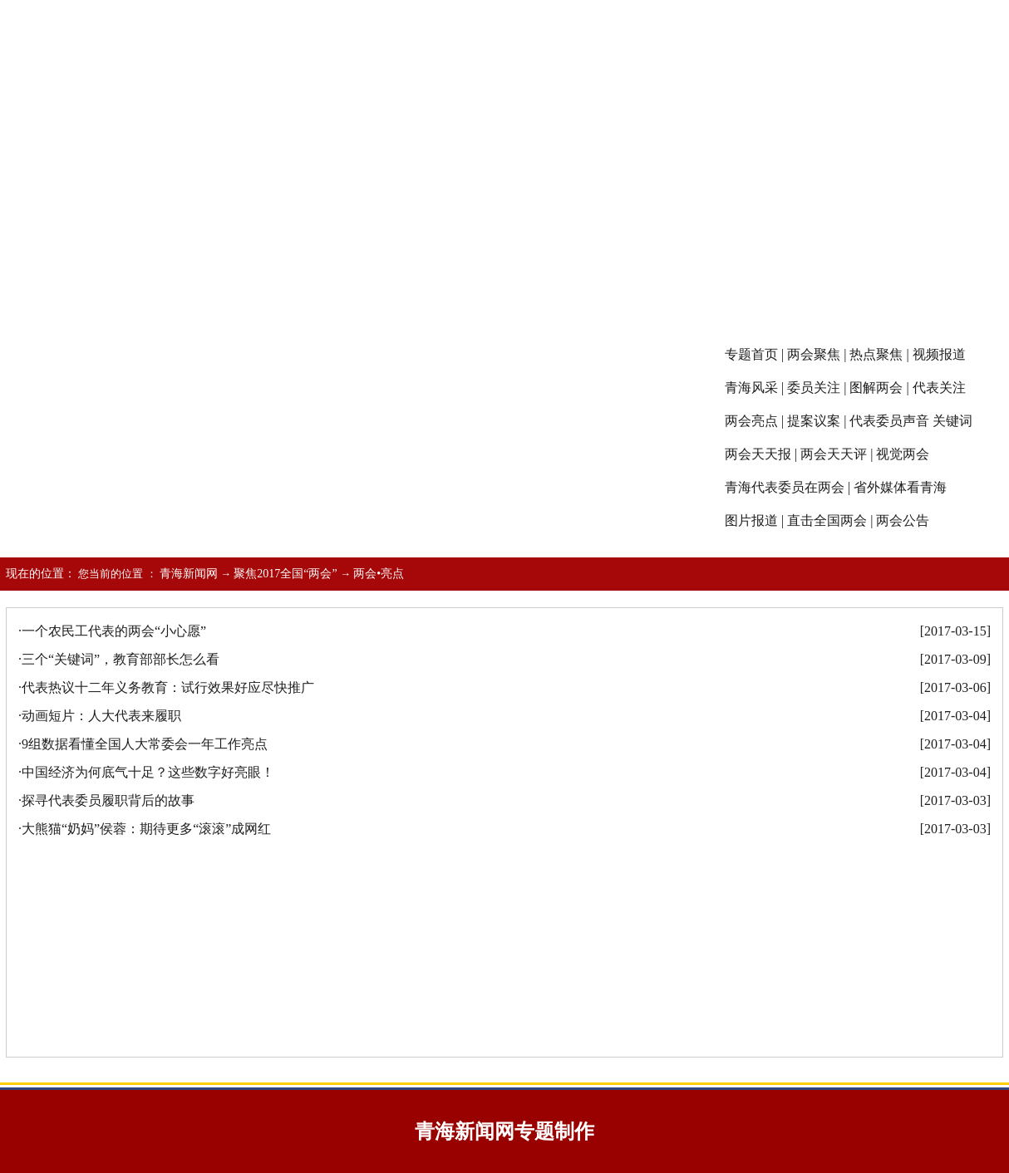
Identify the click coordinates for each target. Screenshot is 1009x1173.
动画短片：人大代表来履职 (101, 716)
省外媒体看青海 (900, 487)
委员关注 (813, 387)
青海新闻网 (189, 573)
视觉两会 (902, 454)
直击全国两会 (827, 520)
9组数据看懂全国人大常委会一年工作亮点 (145, 744)
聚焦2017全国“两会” (285, 573)
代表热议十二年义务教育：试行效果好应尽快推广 (168, 687)
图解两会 (876, 387)
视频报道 (939, 354)
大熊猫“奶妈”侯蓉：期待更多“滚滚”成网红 (146, 829)
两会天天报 (758, 454)
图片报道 (751, 520)
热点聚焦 (876, 354)
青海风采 (751, 387)
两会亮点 (751, 421)
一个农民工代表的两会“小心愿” (114, 631)
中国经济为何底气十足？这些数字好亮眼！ (148, 772)
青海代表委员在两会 (784, 487)
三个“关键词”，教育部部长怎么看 (120, 659)
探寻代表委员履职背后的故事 (108, 800)
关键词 (952, 421)
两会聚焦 (813, 354)
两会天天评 (833, 454)
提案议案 (813, 421)
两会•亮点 (378, 573)
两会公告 (902, 520)
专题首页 (751, 354)
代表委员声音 (889, 421)
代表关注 (939, 387)
